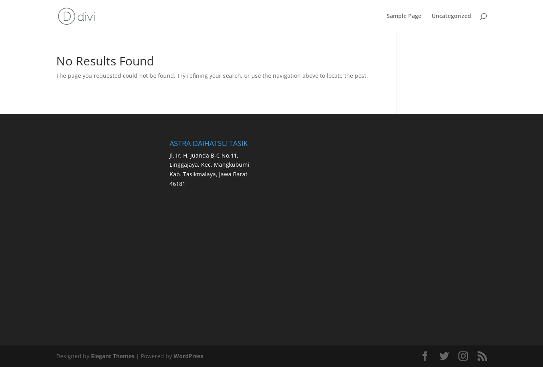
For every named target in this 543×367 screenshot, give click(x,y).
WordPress (188, 356)
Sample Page (404, 16)
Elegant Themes (112, 356)
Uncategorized (451, 16)
